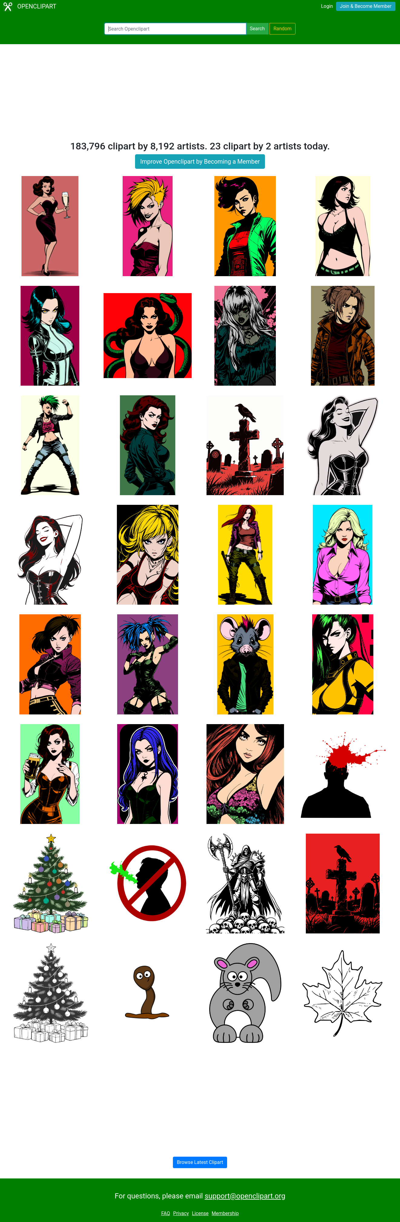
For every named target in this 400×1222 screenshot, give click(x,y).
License (200, 1213)
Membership (225, 1213)
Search (257, 28)
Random (282, 28)
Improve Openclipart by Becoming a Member (200, 161)
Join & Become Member (366, 6)
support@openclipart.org (245, 1196)
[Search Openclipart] (175, 28)
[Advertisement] (200, 95)
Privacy (181, 1213)
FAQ (165, 1213)
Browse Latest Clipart (200, 1162)
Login (327, 6)
